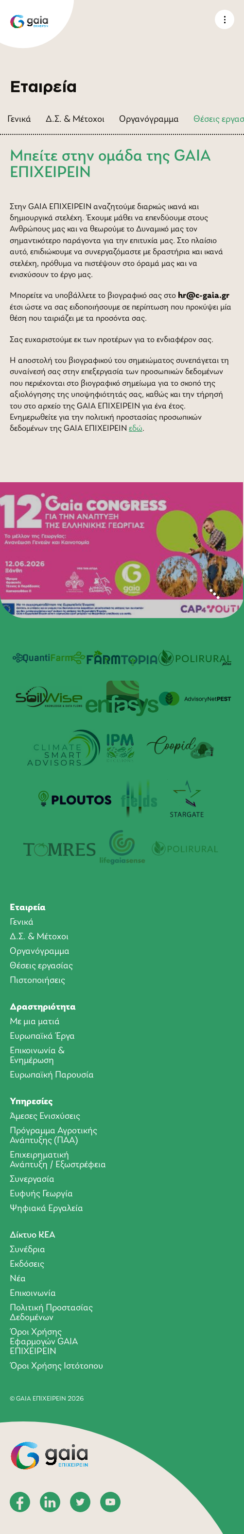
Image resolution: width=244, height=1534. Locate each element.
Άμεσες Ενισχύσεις (45, 1116)
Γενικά (19, 119)
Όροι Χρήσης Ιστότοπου (56, 1366)
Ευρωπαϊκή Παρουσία (52, 1075)
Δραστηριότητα (43, 1007)
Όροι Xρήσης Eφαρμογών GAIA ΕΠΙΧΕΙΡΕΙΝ (44, 1341)
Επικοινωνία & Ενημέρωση (37, 1055)
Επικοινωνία (33, 1293)
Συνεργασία (32, 1179)
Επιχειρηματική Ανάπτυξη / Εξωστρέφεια (58, 1160)
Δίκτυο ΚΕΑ (32, 1235)
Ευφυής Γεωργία (41, 1194)
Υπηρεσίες (31, 1102)
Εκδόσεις (27, 1264)
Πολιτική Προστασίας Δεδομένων (51, 1312)
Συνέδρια (27, 1250)
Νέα (18, 1279)
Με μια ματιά (35, 1022)
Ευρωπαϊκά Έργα (42, 1036)
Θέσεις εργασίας (41, 966)
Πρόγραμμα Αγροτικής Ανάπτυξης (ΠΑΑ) (53, 1135)
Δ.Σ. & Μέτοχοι (75, 119)
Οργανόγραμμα (149, 119)
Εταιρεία (28, 908)
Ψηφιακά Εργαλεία (46, 1208)
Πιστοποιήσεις (37, 980)
